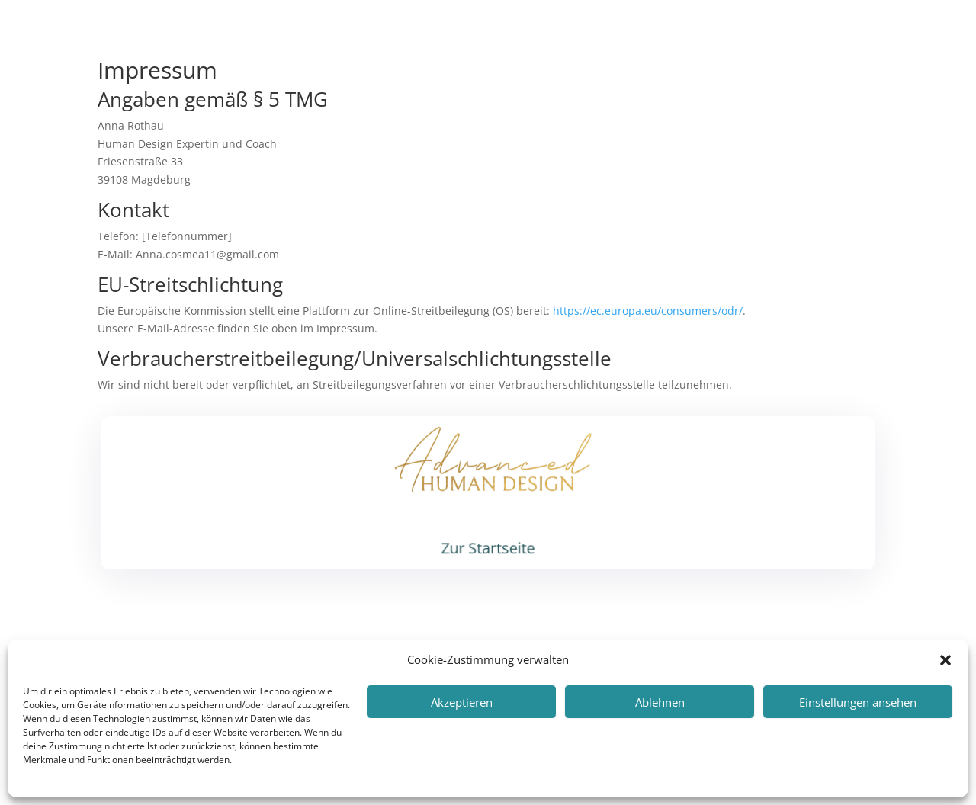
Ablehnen (660, 702)
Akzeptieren (462, 702)
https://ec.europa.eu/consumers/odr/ (648, 310)
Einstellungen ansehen (858, 702)
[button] (945, 660)
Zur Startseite (487, 546)
